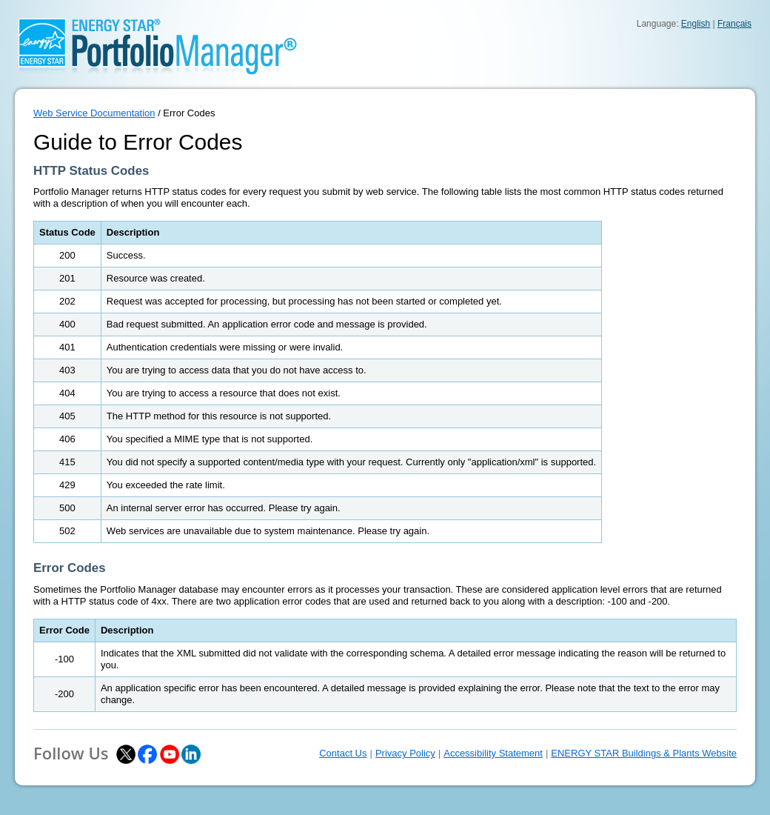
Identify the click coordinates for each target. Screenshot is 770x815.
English (695, 24)
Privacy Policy (405, 753)
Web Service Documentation (94, 113)
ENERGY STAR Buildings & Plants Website (644, 753)
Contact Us (342, 753)
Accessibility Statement (493, 753)
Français (734, 24)
